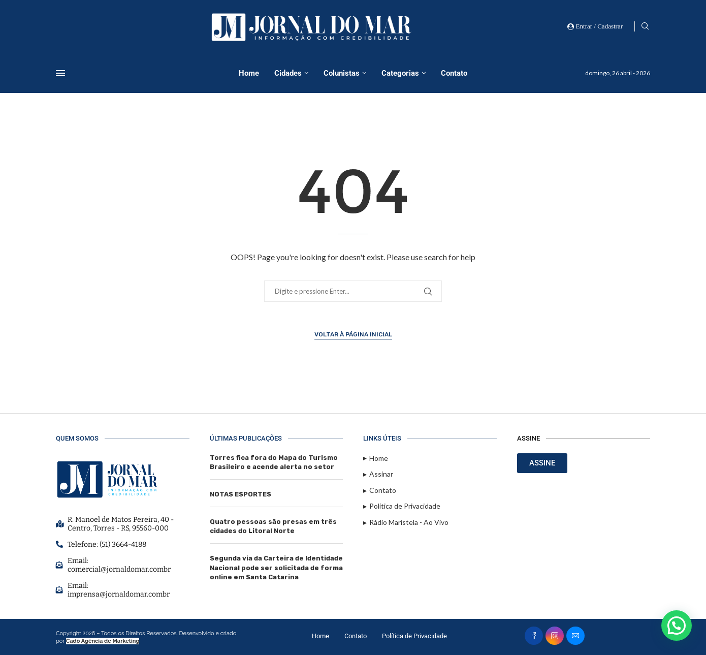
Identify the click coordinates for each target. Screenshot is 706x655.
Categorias (400, 73)
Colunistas (342, 73)
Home (249, 73)
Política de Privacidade (414, 636)
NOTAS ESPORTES (240, 494)
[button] (676, 625)
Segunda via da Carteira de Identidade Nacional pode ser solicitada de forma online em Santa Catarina (276, 567)
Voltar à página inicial (353, 334)
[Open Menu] (60, 73)
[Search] (645, 26)
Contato (454, 73)
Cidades (288, 73)
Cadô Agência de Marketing (103, 641)
